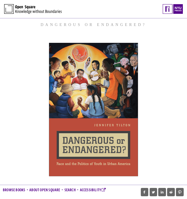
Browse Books (14, 190)
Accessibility (93, 190)
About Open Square (44, 190)
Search (70, 190)
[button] (144, 192)
